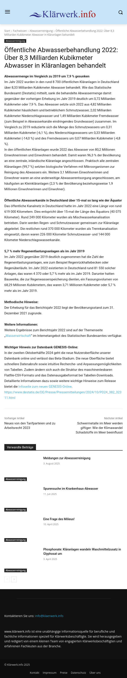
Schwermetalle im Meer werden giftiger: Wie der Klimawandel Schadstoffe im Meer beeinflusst (99, 427)
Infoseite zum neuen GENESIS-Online (45, 387)
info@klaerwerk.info (49, 616)
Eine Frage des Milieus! (59, 519)
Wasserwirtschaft (18, 336)
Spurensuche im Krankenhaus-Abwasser (70, 488)
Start (7, 31)
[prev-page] (7, 579)
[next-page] (14, 579)
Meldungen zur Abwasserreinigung (66, 458)
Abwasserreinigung (41, 31)
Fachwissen (20, 31)
